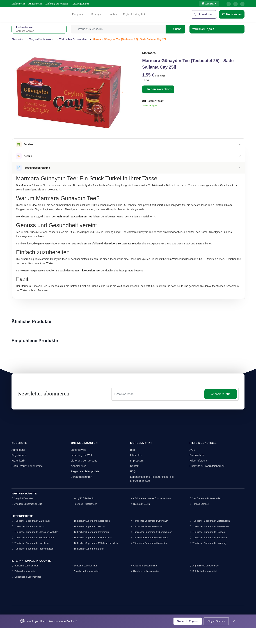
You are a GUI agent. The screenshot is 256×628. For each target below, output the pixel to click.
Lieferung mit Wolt (82, 455)
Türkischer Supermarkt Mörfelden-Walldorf (35, 532)
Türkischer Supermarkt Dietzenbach (209, 520)
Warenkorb (18, 460)
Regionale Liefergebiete (134, 14)
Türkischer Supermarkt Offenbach (149, 520)
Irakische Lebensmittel (25, 565)
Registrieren (232, 14)
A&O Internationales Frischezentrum (150, 498)
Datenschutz (196, 455)
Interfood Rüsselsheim (84, 504)
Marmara (149, 53)
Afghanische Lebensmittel (204, 565)
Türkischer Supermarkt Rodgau (207, 532)
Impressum (136, 460)
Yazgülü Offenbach (82, 498)
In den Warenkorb (159, 89)
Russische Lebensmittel (85, 571)
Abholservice (35, 3)
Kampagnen (97, 14)
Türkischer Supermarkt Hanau (88, 526)
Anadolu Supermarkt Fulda (27, 504)
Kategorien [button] (77, 14)
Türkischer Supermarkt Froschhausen (33, 548)
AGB (192, 449)
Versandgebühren (80, 3)
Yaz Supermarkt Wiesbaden (205, 498)
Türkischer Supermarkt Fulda (28, 526)
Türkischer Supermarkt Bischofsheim (91, 537)
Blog (133, 449)
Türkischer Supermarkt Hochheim (30, 543)
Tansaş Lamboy (199, 504)
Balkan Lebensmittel (24, 571)
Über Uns (135, 455)
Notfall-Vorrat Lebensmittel (27, 465)
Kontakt (134, 465)
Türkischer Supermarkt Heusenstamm (33, 537)
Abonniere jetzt (220, 394)
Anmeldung (204, 14)
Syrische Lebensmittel (84, 565)
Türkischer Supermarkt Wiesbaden (90, 520)
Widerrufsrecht (198, 460)
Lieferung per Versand (56, 3)
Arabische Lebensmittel (143, 565)
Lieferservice (18, 3)
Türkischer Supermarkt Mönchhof (149, 537)
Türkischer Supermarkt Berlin (87, 548)
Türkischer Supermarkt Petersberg (90, 532)
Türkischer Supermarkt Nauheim (148, 543)
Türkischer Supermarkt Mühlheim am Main (94, 543)
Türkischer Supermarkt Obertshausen (151, 532)
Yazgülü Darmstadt (23, 498)
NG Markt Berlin (140, 504)
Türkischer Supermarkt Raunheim (208, 537)
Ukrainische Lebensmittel (144, 571)
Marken (113, 14)
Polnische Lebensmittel (202, 571)
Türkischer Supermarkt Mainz (147, 526)
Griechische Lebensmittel (26, 576)
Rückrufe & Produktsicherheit (206, 465)
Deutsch (208, 4)
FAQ (133, 471)
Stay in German (216, 621)
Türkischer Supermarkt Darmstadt (30, 520)
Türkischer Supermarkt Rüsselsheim (209, 526)
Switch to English (187, 621)
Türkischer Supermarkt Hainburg (207, 543)
